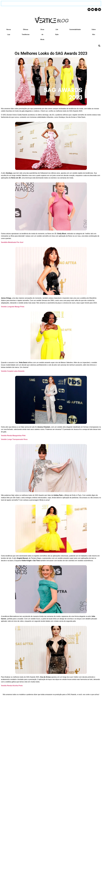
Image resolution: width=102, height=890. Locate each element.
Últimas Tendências (25, 32)
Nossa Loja (8, 32)
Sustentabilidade (75, 29)
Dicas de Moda (42, 34)
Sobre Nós (94, 32)
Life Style (56, 32)
